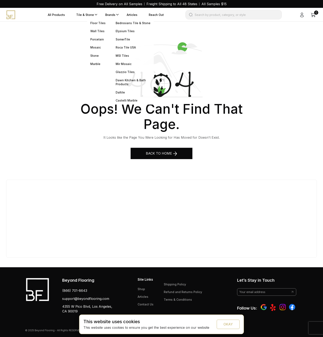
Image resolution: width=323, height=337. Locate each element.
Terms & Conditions (178, 299)
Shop (141, 289)
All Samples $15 (214, 4)
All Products (56, 15)
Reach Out (156, 15)
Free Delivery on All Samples (119, 4)
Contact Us (145, 304)
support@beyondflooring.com (85, 299)
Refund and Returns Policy (183, 292)
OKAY (228, 324)
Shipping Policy (175, 284)
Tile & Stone (85, 15)
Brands (110, 15)
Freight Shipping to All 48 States (171, 4)
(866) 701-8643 (74, 291)
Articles (132, 15)
